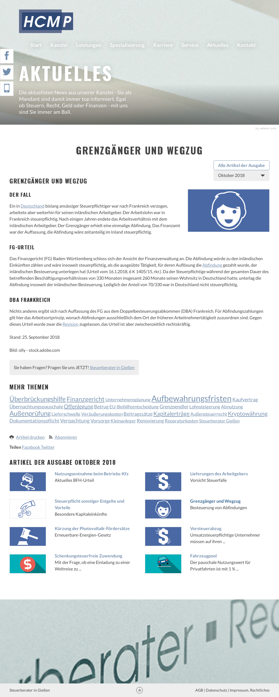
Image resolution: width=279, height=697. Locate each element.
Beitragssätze (138, 414)
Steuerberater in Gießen (112, 367)
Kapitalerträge (171, 413)
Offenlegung (78, 406)
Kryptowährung (248, 413)
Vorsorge (100, 421)
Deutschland (32, 205)
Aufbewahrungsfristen (191, 398)
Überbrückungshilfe (37, 399)
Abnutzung (232, 406)
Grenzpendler (174, 406)
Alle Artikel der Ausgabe (241, 165)
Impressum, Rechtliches (249, 690)
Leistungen (88, 45)
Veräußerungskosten (102, 414)
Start (36, 45)
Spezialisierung (127, 45)
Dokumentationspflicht (34, 421)
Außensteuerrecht (208, 414)
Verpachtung (75, 420)
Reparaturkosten (181, 421)
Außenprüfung (30, 413)
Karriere (163, 45)
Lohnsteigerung (204, 406)
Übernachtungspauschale (36, 406)
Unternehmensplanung (128, 399)
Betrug (101, 406)
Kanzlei (58, 45)
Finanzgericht (86, 399)
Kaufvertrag (245, 399)
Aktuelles (217, 45)
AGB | (200, 690)
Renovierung (150, 421)
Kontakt (246, 45)
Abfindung (212, 264)
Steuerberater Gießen (219, 420)
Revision (71, 324)
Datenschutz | (217, 690)
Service (189, 45)
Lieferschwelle (65, 414)
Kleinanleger (123, 421)
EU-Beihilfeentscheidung (134, 406)
